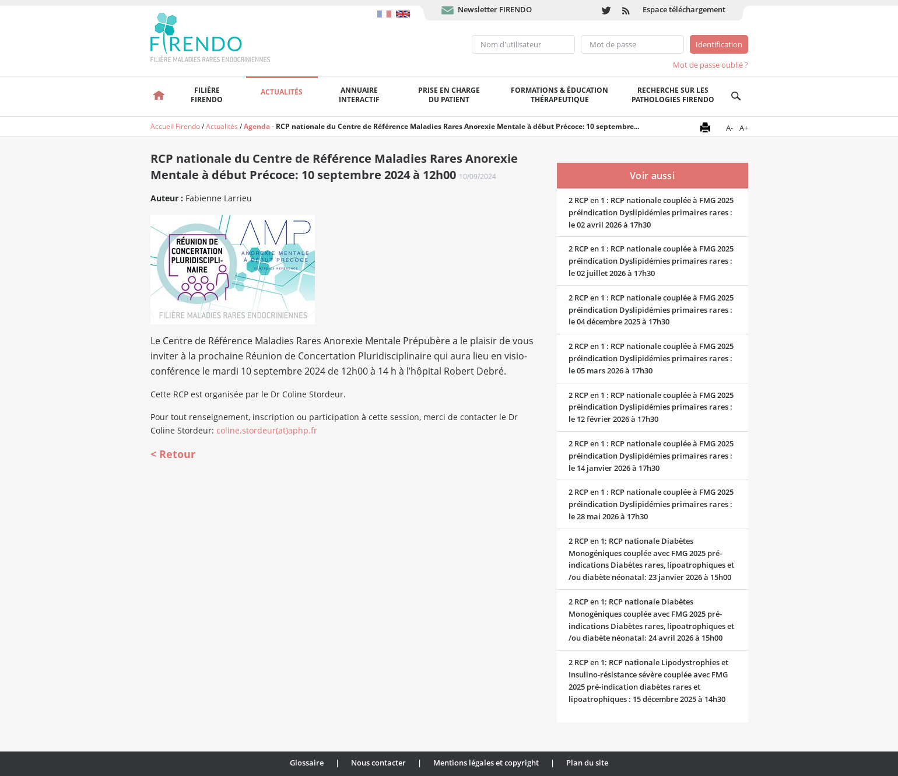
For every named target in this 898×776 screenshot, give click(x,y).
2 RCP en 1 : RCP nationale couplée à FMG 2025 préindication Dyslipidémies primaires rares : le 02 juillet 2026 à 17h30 (651, 260)
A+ (743, 128)
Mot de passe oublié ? (710, 65)
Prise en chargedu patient (449, 94)
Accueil (159, 96)
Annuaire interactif (359, 94)
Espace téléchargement (684, 9)
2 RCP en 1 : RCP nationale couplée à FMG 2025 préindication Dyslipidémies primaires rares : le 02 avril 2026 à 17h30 (651, 212)
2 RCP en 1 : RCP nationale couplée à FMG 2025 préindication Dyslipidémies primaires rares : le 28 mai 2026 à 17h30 (651, 504)
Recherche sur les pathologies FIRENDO (673, 94)
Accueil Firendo (175, 126)
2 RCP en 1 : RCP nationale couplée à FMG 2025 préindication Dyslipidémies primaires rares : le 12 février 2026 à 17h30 (651, 407)
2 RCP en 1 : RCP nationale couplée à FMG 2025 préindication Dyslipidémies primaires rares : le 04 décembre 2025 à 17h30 (651, 309)
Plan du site (587, 762)
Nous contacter (378, 762)
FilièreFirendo (207, 94)
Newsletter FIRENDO (495, 9)
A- (729, 128)
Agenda (257, 126)
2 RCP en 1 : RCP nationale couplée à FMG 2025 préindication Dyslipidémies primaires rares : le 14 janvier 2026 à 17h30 (651, 455)
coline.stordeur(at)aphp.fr (266, 430)
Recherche (736, 96)
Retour (177, 454)
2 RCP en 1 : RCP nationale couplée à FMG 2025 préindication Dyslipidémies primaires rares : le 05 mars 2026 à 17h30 (651, 358)
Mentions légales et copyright (486, 762)
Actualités (282, 92)
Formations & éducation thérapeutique (559, 94)
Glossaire (307, 762)
